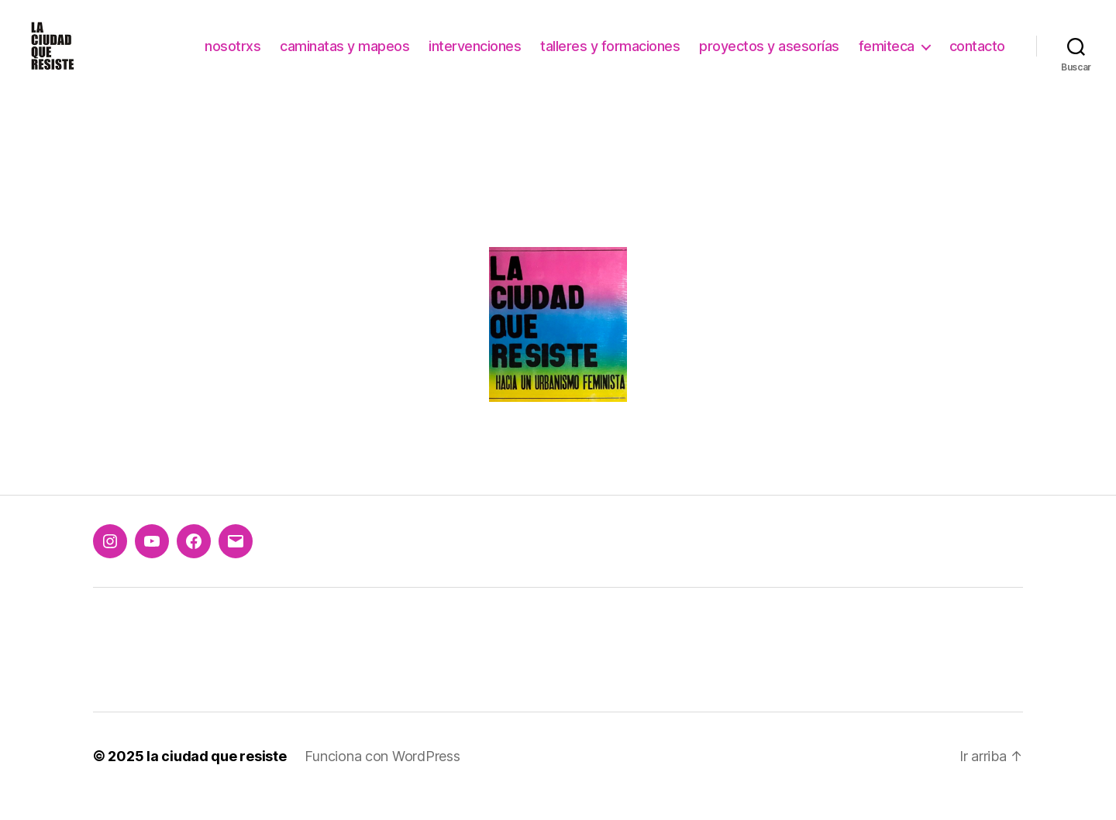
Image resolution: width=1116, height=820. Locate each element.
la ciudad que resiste (216, 776)
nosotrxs (232, 56)
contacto (977, 56)
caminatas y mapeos (344, 56)
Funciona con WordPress (382, 776)
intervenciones (475, 56)
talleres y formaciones (610, 56)
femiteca (886, 56)
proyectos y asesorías (769, 56)
